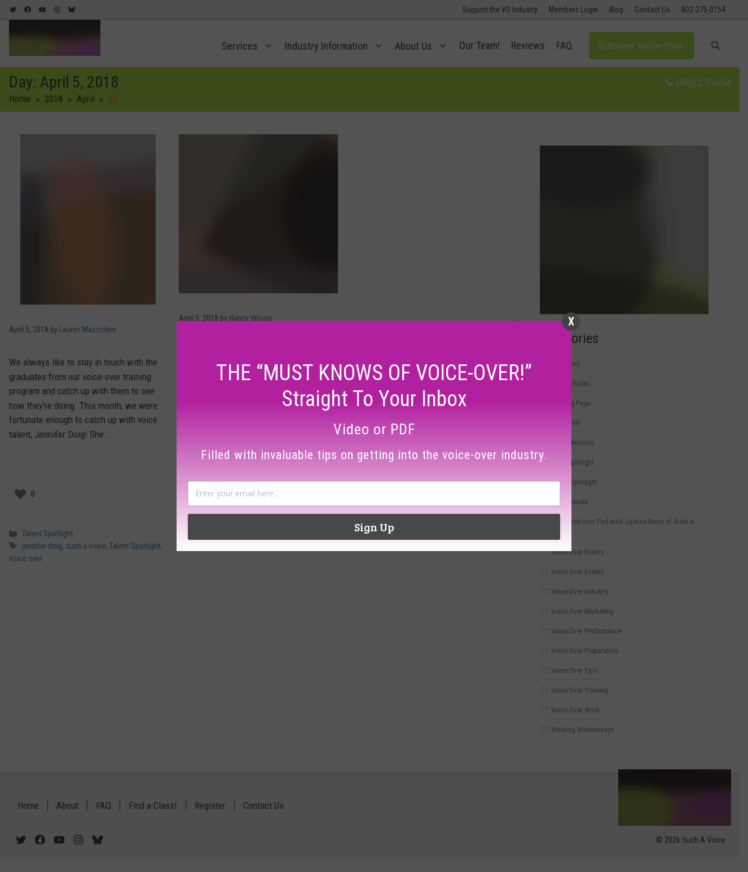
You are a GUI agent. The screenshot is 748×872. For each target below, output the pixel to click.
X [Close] (571, 321)
